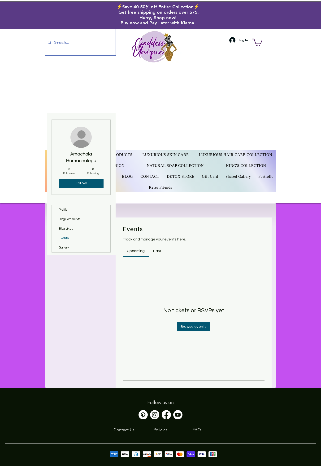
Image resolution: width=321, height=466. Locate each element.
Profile (63, 209)
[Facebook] (166, 414)
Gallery (64, 247)
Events (64, 238)
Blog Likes (66, 228)
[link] (136, 251)
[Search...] (80, 42)
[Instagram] (154, 414)
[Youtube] (177, 414)
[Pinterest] (143, 414)
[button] (257, 42)
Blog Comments (69, 219)
